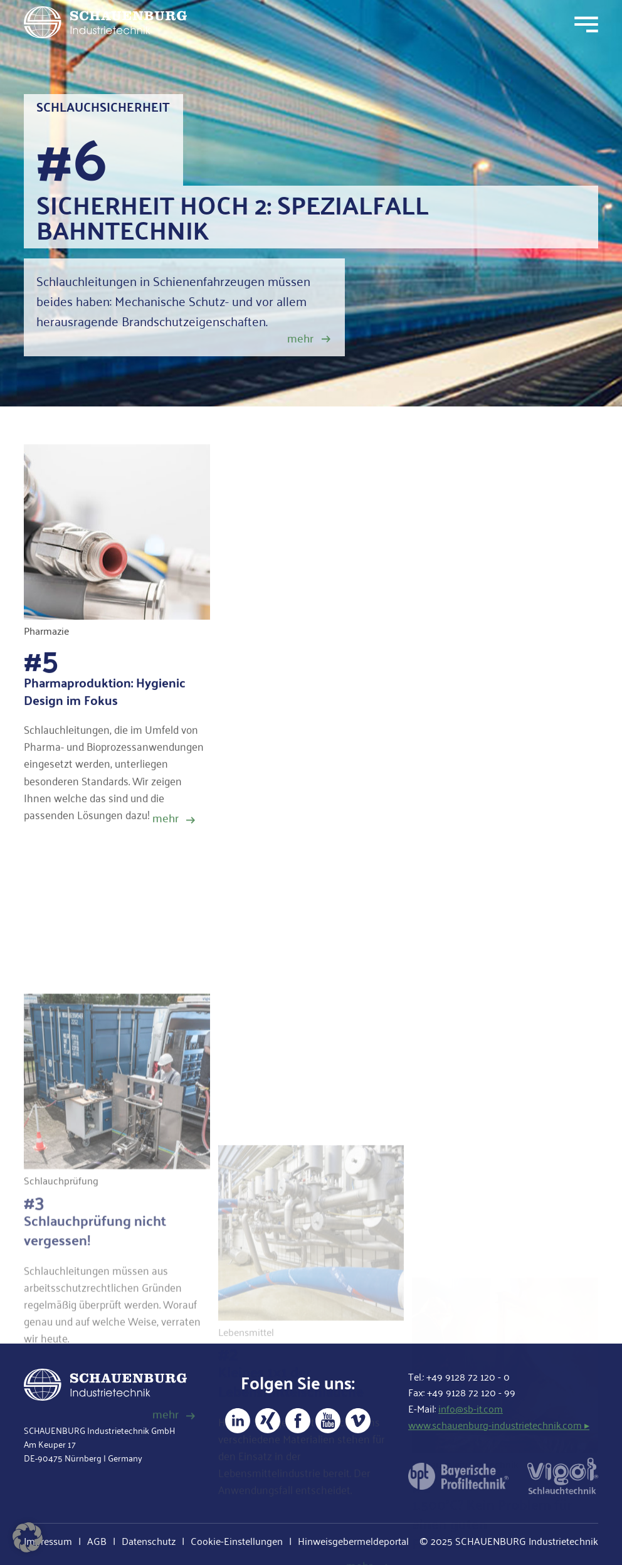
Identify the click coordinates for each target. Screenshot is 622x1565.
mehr (300, 337)
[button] (27, 1537)
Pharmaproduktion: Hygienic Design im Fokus (105, 699)
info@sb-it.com (470, 1408)
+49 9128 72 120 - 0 (468, 1376)
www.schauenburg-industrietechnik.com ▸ (498, 1425)
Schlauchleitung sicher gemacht (366, 852)
